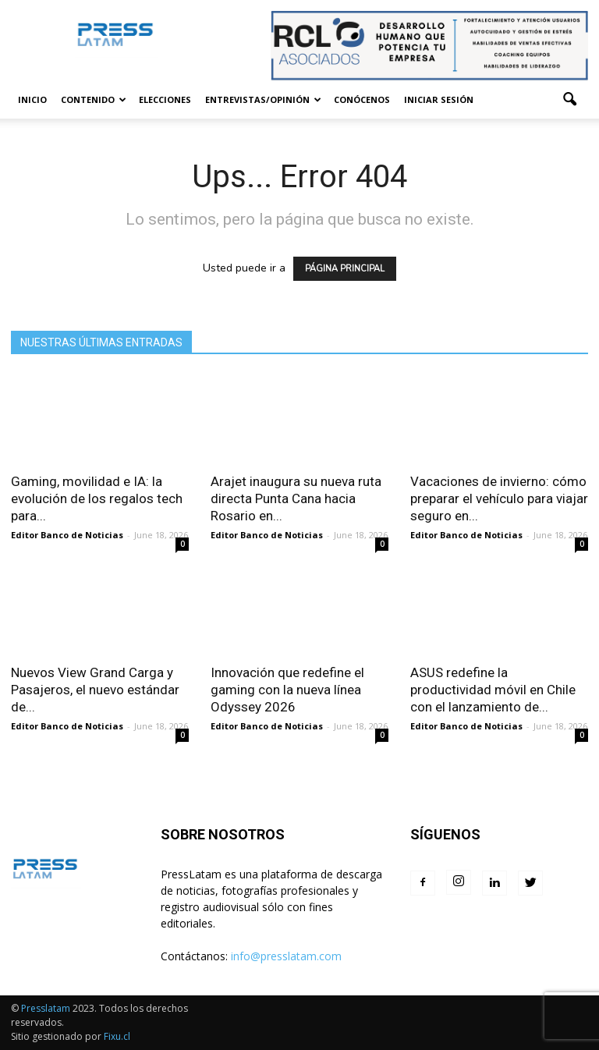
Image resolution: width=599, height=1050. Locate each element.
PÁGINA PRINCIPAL (345, 269)
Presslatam (45, 1008)
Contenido (93, 99)
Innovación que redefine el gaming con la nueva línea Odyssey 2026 (287, 690)
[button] (569, 100)
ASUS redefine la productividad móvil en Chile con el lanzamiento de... (493, 690)
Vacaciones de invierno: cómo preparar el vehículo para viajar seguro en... (499, 498)
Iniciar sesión (438, 99)
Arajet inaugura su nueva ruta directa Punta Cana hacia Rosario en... (296, 498)
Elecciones (165, 99)
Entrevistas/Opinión (263, 99)
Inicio (32, 99)
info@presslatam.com (286, 956)
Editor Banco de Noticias (67, 535)
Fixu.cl (117, 1036)
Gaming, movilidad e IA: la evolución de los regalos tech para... (97, 498)
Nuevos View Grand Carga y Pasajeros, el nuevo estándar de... (95, 690)
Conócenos (362, 99)
